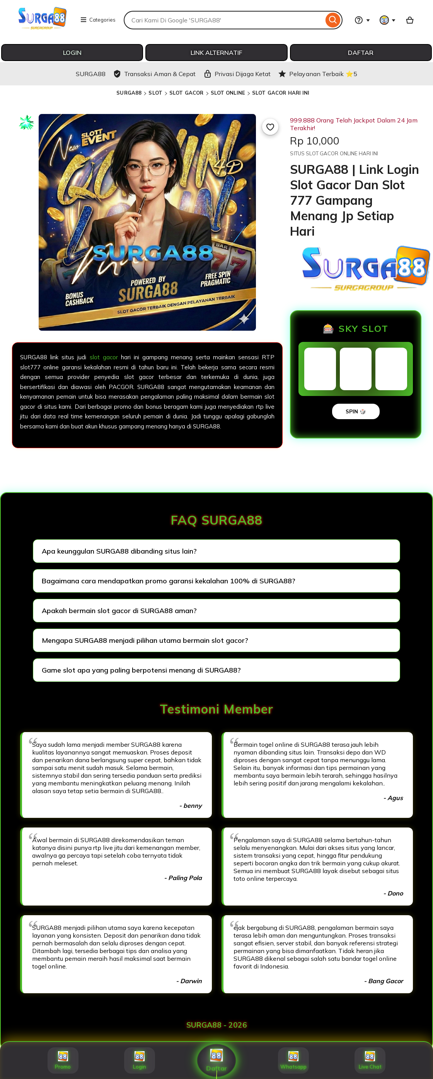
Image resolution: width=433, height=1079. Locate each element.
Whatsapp (293, 1060)
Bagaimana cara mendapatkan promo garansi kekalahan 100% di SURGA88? (168, 580)
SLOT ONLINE (228, 93)
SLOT (155, 93)
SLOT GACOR (186, 93)
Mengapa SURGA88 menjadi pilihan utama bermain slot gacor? (145, 640)
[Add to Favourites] (270, 127)
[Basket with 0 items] (410, 20)
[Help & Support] (362, 20)
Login (139, 1060)
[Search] (333, 20)
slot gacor (104, 357)
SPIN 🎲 (356, 411)
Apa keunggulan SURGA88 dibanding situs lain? (119, 551)
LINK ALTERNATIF (216, 52)
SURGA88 (128, 93)
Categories (98, 19)
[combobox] (224, 20)
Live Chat (370, 1060)
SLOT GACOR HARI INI (280, 93)
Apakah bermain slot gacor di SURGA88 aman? (119, 610)
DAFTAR (360, 52)
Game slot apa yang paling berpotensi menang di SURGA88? (141, 670)
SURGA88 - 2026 (216, 1025)
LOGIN (72, 52)
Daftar (216, 1060)
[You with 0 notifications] (388, 20)
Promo (63, 1060)
